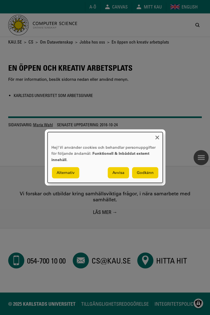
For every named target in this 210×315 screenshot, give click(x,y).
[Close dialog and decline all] (157, 135)
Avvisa (118, 172)
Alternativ (66, 172)
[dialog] (105, 157)
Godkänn (145, 172)
